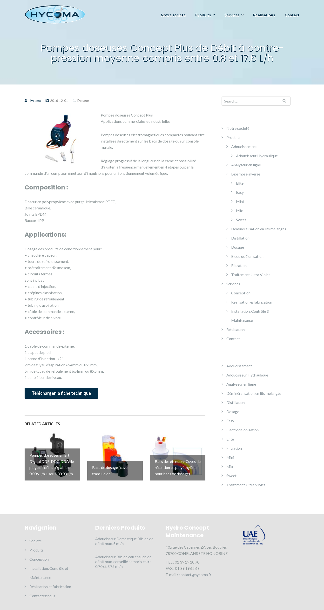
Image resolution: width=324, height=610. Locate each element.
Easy (240, 192)
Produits (203, 15)
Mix (239, 210)
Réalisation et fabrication (50, 586)
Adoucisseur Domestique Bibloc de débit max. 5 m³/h (124, 541)
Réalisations (264, 15)
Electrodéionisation (247, 256)
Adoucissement (244, 146)
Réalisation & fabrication (251, 302)
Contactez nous (42, 595)
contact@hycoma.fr (195, 574)
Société (35, 541)
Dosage (83, 100)
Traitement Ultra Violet (250, 274)
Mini (240, 201)
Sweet (241, 219)
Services (232, 15)
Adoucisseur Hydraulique (257, 155)
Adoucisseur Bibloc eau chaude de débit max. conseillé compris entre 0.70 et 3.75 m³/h (123, 561)
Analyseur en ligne (246, 164)
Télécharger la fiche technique (61, 393)
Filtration (239, 265)
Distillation (240, 238)
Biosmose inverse (245, 174)
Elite (239, 183)
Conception (240, 293)
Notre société (173, 15)
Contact (292, 15)
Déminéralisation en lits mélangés (258, 229)
